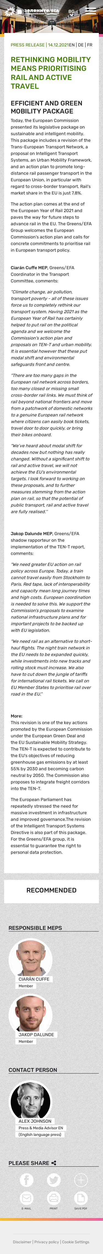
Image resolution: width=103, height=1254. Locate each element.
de (81, 45)
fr (89, 45)
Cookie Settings (75, 1242)
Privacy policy (46, 1242)
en (72, 45)
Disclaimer (22, 1242)
